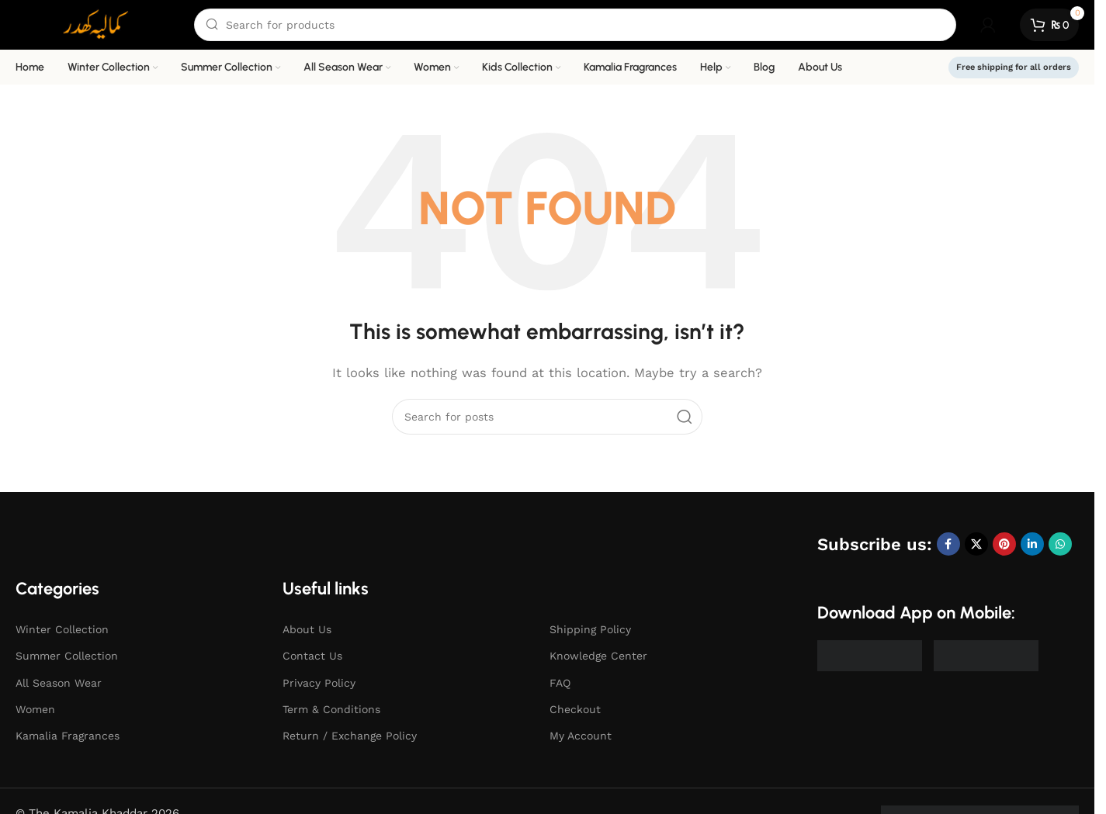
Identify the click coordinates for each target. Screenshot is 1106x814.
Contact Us (312, 655)
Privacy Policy (319, 683)
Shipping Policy (590, 629)
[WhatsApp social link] (1060, 544)
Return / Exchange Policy (350, 735)
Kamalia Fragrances (68, 735)
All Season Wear (59, 683)
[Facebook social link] (948, 544)
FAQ (560, 683)
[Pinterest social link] (1004, 544)
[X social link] (976, 544)
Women (35, 709)
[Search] (575, 25)
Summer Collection (67, 655)
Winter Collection (62, 629)
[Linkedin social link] (1032, 544)
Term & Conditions (331, 709)
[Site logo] (97, 24)
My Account (581, 735)
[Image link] (869, 655)
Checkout (575, 709)
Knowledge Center (598, 655)
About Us (307, 629)
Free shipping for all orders (1013, 67)
